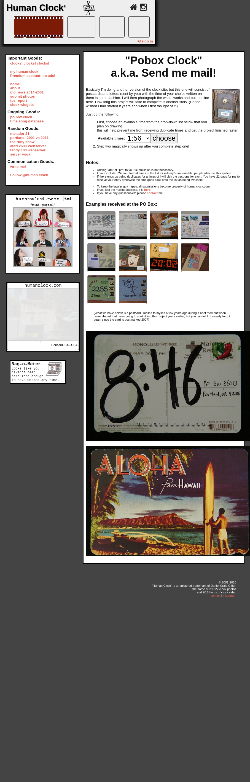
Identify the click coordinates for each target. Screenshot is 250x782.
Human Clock (36, 8)
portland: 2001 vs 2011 (29, 138)
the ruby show (22, 142)
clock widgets (22, 105)
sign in (145, 41)
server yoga (20, 154)
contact (152, 193)
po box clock (21, 117)
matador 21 (19, 134)
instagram (229, 595)
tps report (18, 100)
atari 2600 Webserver (28, 146)
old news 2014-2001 (27, 92)
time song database (27, 121)
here (147, 189)
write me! (18, 167)
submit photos (22, 96)
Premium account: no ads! (32, 76)
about (15, 88)
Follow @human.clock (29, 175)
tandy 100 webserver (27, 150)
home (15, 84)
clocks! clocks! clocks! (29, 63)
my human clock (24, 71)
